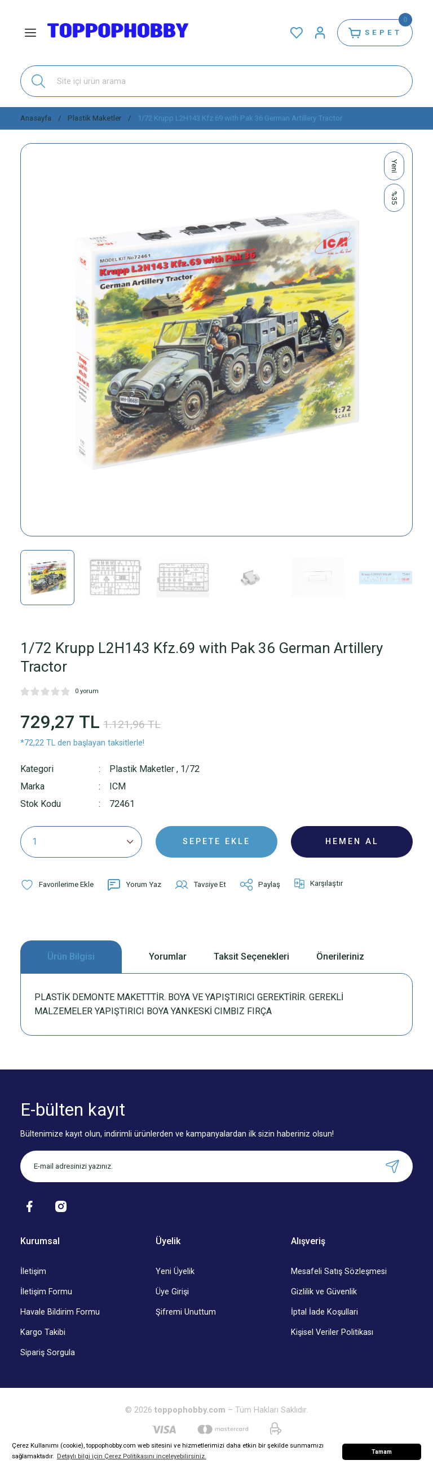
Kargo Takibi (42, 1332)
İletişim (33, 1271)
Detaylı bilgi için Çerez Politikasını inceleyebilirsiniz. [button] (131, 1456)
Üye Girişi (172, 1292)
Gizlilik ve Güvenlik (324, 1292)
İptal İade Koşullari (324, 1312)
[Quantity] (81, 842)
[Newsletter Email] (216, 1166)
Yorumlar (168, 956)
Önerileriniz (340, 956)
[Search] (216, 81)
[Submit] (392, 1166)
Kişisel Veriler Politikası (332, 1332)
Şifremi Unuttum (186, 1312)
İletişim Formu (46, 1292)
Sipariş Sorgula (47, 1352)
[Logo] (117, 32)
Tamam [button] (382, 1451)
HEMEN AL (352, 841)
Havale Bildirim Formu (60, 1312)
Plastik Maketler (141, 769)
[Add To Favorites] (57, 884)
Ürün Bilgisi (71, 956)
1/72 (190, 769)
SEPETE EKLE (216, 841)
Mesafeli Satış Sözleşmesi (339, 1271)
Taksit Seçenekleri (251, 956)
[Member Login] (320, 32)
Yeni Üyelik (175, 1271)
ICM (117, 786)
